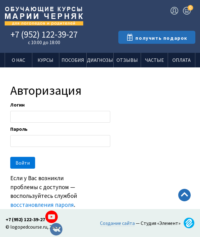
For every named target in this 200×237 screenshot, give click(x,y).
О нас (18, 60)
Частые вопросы (154, 62)
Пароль (19, 129)
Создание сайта (117, 223)
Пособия (72, 60)
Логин (17, 105)
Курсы (45, 60)
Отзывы (127, 60)
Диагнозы (100, 60)
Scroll (184, 208)
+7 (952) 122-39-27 (44, 34)
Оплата (181, 60)
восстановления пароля (42, 204)
